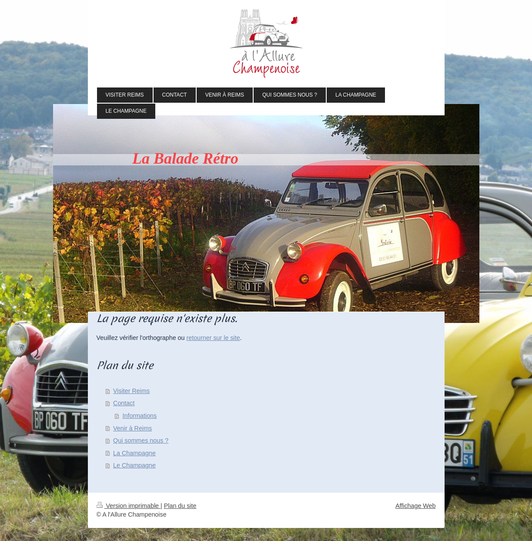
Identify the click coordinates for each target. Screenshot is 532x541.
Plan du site (180, 505)
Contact (123, 403)
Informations (140, 415)
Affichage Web (415, 505)
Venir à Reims (132, 428)
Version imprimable (129, 505)
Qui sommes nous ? (140, 440)
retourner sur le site (213, 337)
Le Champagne (134, 465)
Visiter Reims (131, 390)
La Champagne (134, 453)
